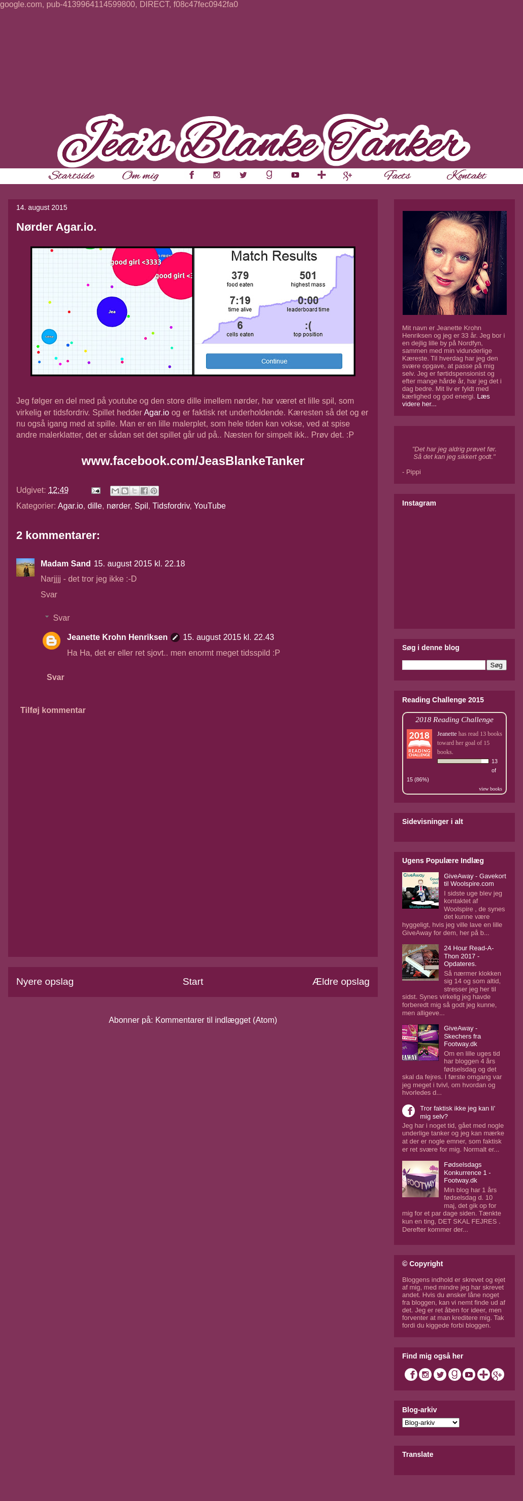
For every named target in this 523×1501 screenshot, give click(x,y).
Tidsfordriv (170, 506)
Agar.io (156, 412)
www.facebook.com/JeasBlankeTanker (193, 461)
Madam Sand (66, 563)
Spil (141, 506)
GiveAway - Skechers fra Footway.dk (462, 1036)
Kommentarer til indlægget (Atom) (216, 1020)
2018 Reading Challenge (454, 719)
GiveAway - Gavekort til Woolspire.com (475, 880)
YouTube (210, 506)
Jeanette (447, 733)
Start (193, 981)
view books (490, 789)
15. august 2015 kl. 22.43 (228, 637)
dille (95, 506)
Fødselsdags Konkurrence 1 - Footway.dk (467, 1172)
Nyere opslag (45, 981)
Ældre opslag (341, 981)
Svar (49, 594)
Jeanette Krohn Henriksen (117, 637)
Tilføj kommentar (53, 710)
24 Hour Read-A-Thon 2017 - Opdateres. (469, 956)
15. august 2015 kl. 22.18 (139, 563)
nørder (118, 506)
